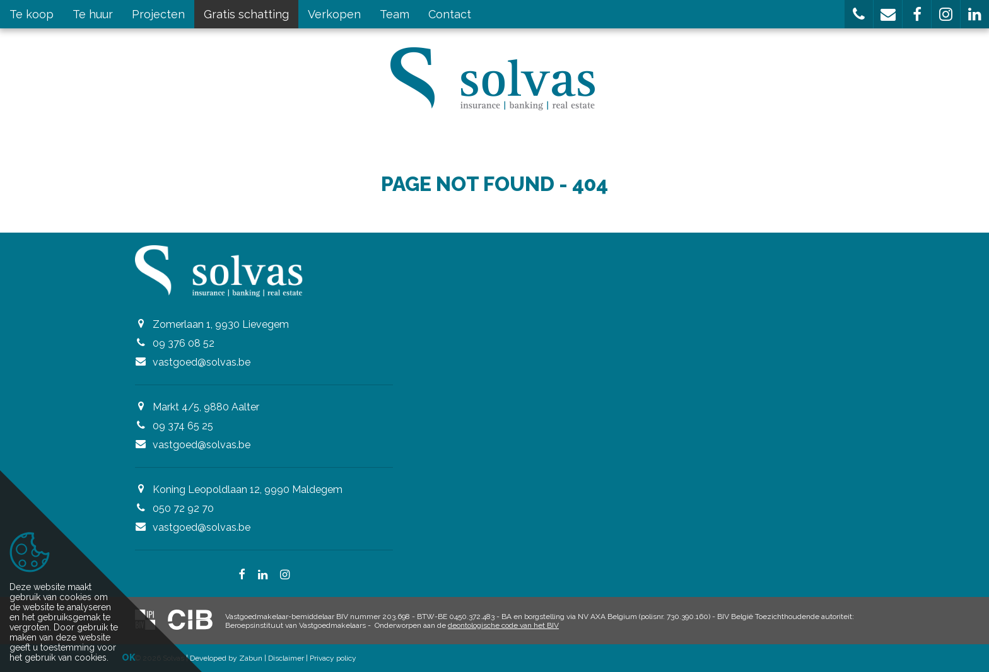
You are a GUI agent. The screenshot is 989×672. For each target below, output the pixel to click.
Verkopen (334, 14)
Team (394, 14)
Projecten (158, 14)
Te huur (93, 14)
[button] (859, 14)
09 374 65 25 (183, 426)
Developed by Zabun (226, 658)
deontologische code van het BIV (503, 625)
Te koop (31, 14)
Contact (449, 14)
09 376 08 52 (183, 343)
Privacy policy (333, 658)
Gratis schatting (246, 14)
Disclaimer (286, 658)
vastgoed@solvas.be (201, 362)
